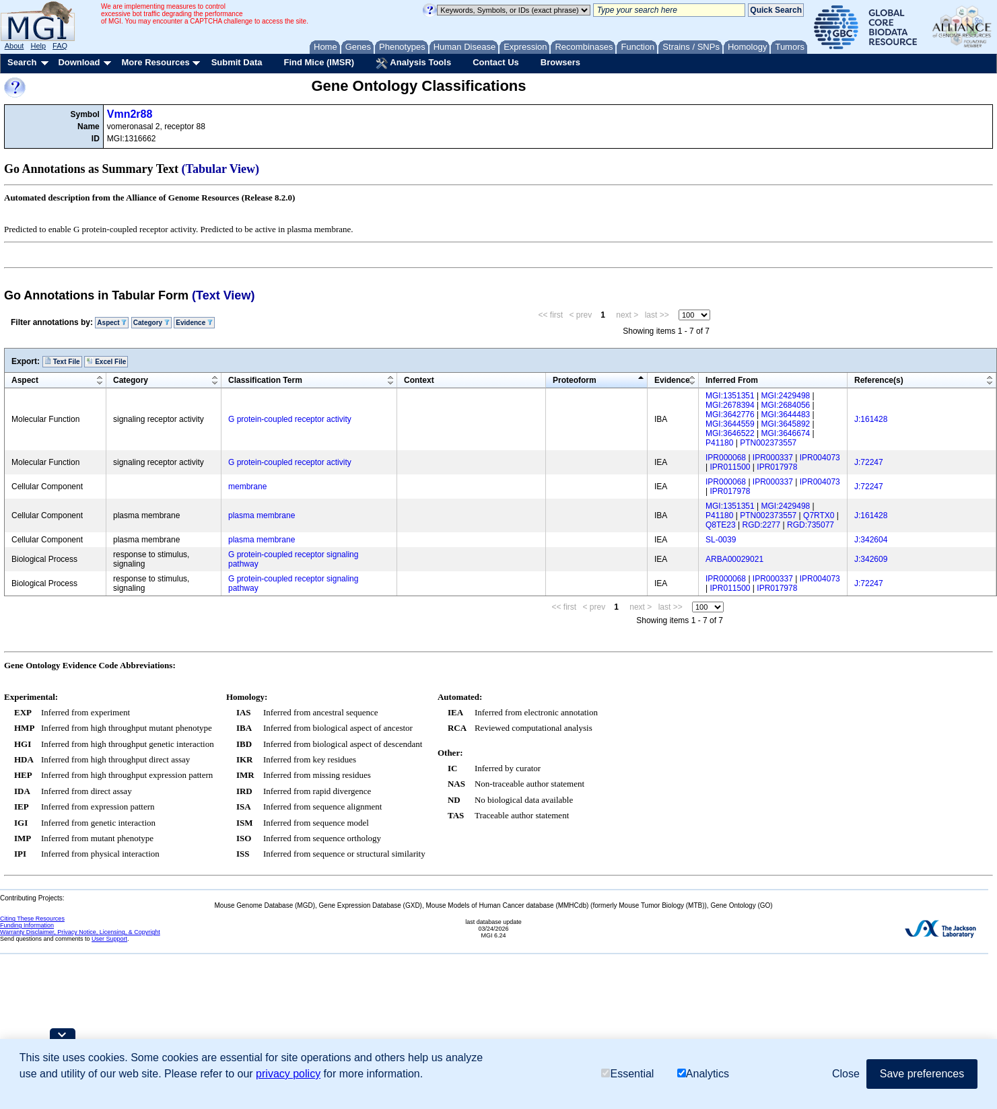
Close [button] (846, 1073)
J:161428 (870, 419)
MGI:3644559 (730, 424)
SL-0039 (721, 539)
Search (21, 62)
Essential (627, 1073)
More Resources (155, 62)
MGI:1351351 (730, 395)
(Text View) (223, 295)
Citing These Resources (32, 918)
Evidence (194, 322)
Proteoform (574, 380)
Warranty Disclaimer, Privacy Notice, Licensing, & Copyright (80, 932)
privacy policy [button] (288, 1073)
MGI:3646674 (786, 433)
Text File (62, 361)
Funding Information (27, 925)
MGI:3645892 (786, 424)
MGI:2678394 (730, 405)
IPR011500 (730, 467)
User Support (109, 938)
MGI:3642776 (730, 414)
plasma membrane (261, 515)
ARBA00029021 (734, 559)
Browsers (560, 62)
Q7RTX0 (818, 515)
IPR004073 (820, 457)
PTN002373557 (768, 443)
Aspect (112, 322)
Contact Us (496, 62)
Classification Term (265, 380)
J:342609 (870, 559)
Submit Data (237, 62)
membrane (247, 486)
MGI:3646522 (730, 433)
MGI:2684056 (786, 405)
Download (79, 62)
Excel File (106, 361)
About (14, 46)
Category (151, 322)
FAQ (60, 46)
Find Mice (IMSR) (318, 62)
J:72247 (868, 462)
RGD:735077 (810, 525)
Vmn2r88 (130, 114)
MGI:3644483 (786, 414)
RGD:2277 (762, 525)
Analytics (703, 1073)
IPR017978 (777, 467)
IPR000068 (726, 457)
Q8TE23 (721, 525)
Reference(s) (878, 380)
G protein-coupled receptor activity (289, 419)
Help (38, 46)
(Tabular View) (221, 169)
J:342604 (870, 539)
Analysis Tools (413, 63)
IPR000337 (773, 457)
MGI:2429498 (786, 395)
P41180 (719, 443)
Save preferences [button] (922, 1073)
